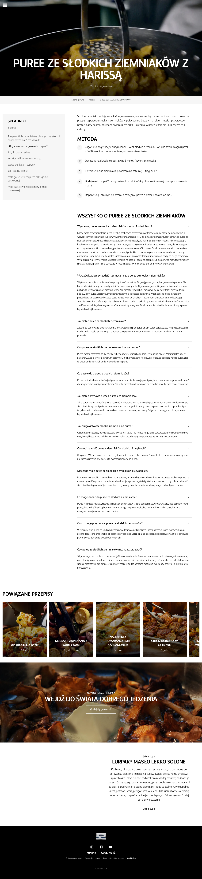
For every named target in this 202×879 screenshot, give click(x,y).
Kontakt (92, 853)
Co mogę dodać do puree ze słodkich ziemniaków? (134, 497)
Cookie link (131, 858)
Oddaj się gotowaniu (101, 709)
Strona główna (78, 100)
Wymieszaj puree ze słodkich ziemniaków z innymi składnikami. (134, 226)
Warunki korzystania (92, 858)
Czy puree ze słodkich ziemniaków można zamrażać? (134, 347)
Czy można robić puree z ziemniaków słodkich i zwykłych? (134, 448)
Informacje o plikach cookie (113, 858)
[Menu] (6, 5)
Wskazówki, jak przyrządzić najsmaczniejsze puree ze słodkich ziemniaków (134, 276)
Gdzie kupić (149, 809)
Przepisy (91, 100)
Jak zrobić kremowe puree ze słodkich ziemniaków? (134, 396)
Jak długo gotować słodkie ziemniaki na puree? (134, 426)
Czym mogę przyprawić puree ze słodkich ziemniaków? (134, 523)
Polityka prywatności (73, 858)
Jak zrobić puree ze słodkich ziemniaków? (134, 321)
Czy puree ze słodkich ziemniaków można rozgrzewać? (134, 550)
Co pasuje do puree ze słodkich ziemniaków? (134, 373)
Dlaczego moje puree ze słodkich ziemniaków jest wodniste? (134, 471)
